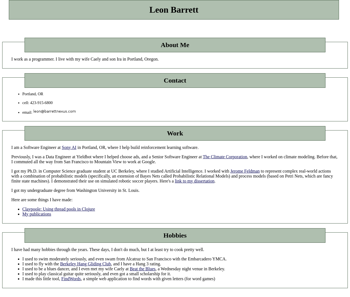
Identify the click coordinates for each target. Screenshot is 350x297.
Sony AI (69, 147)
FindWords (71, 278)
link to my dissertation (195, 181)
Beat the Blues (142, 268)
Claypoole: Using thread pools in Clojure (58, 209)
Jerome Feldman (245, 171)
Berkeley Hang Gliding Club (85, 263)
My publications (36, 214)
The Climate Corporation (225, 156)
